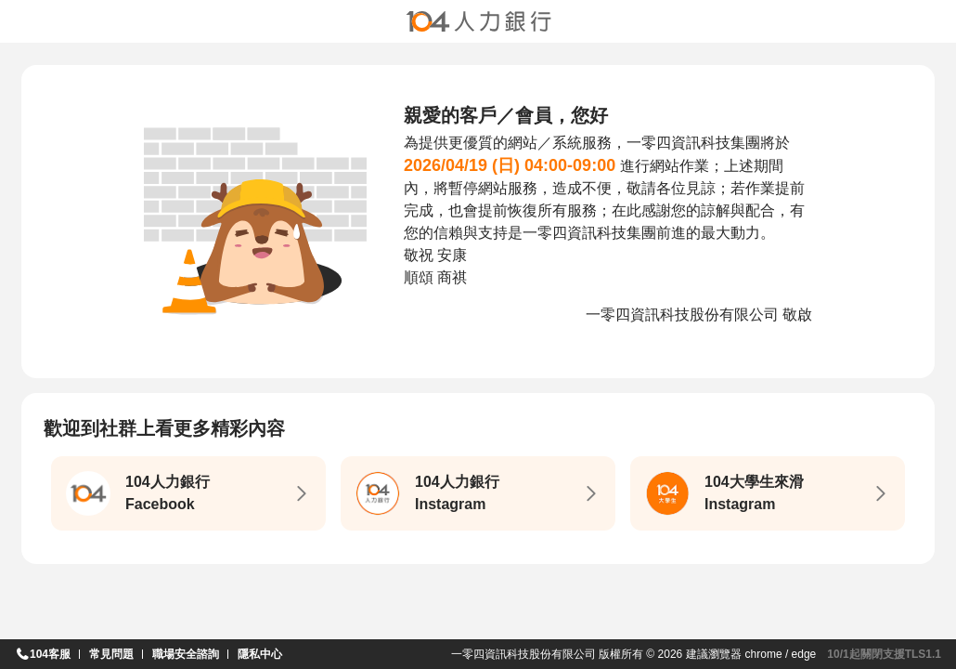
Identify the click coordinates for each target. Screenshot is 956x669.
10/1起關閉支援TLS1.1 (884, 654)
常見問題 (111, 654)
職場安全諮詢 (185, 654)
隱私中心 (260, 654)
